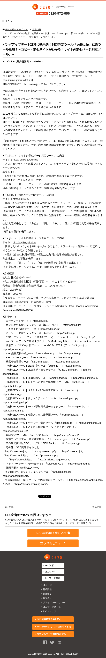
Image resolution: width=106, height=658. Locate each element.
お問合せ (47, 598)
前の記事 (9, 507)
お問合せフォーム (55, 543)
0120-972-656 (59, 13)
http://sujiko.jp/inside (24, 242)
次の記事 (96, 507)
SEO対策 (49, 565)
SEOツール (50, 571)
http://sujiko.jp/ (21, 198)
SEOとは (47, 585)
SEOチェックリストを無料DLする (54, 626)
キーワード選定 (52, 578)
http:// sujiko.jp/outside (25, 159)
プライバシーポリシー (54, 602)
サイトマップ (49, 611)
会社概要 (47, 594)
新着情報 (47, 589)
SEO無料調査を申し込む (51, 533)
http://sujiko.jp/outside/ (15, 80)
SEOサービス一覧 (52, 607)
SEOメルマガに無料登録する (51, 634)
